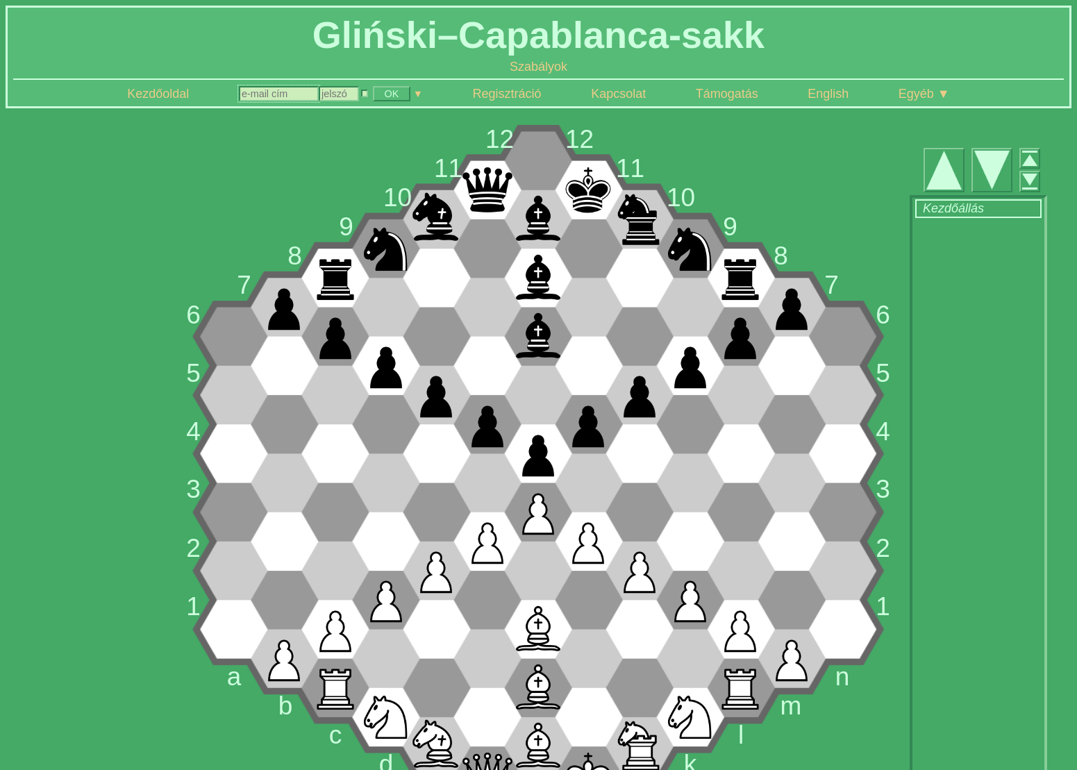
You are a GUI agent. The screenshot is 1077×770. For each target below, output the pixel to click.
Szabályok (538, 67)
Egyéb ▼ (924, 94)
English (828, 94)
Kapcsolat (618, 94)
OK (392, 93)
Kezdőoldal (158, 94)
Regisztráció (507, 94)
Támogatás (727, 94)
